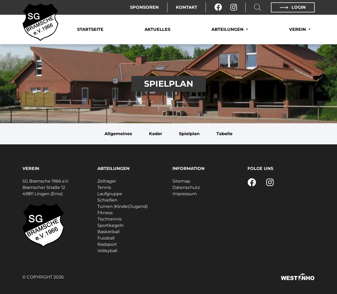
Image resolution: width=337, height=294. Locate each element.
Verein (298, 29)
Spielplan (189, 133)
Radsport (107, 244)
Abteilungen (228, 29)
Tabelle (224, 133)
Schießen (107, 200)
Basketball (108, 231)
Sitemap (181, 181)
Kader (155, 133)
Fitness (105, 212)
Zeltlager (106, 181)
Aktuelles (157, 29)
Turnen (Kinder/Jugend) (122, 206)
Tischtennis (109, 219)
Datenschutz (186, 187)
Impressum (184, 193)
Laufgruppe (109, 193)
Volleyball (107, 250)
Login (293, 7)
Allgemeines (118, 133)
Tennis (104, 187)
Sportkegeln (110, 225)
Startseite (90, 29)
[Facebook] (218, 7)
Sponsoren (144, 7)
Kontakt (186, 7)
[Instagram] (233, 7)
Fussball (106, 238)
